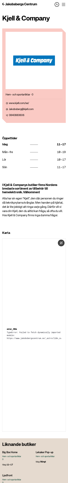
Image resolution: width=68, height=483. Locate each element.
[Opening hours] (58, 4)
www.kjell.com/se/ (19, 103)
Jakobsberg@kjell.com (21, 109)
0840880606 (16, 115)
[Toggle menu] (63, 4)
